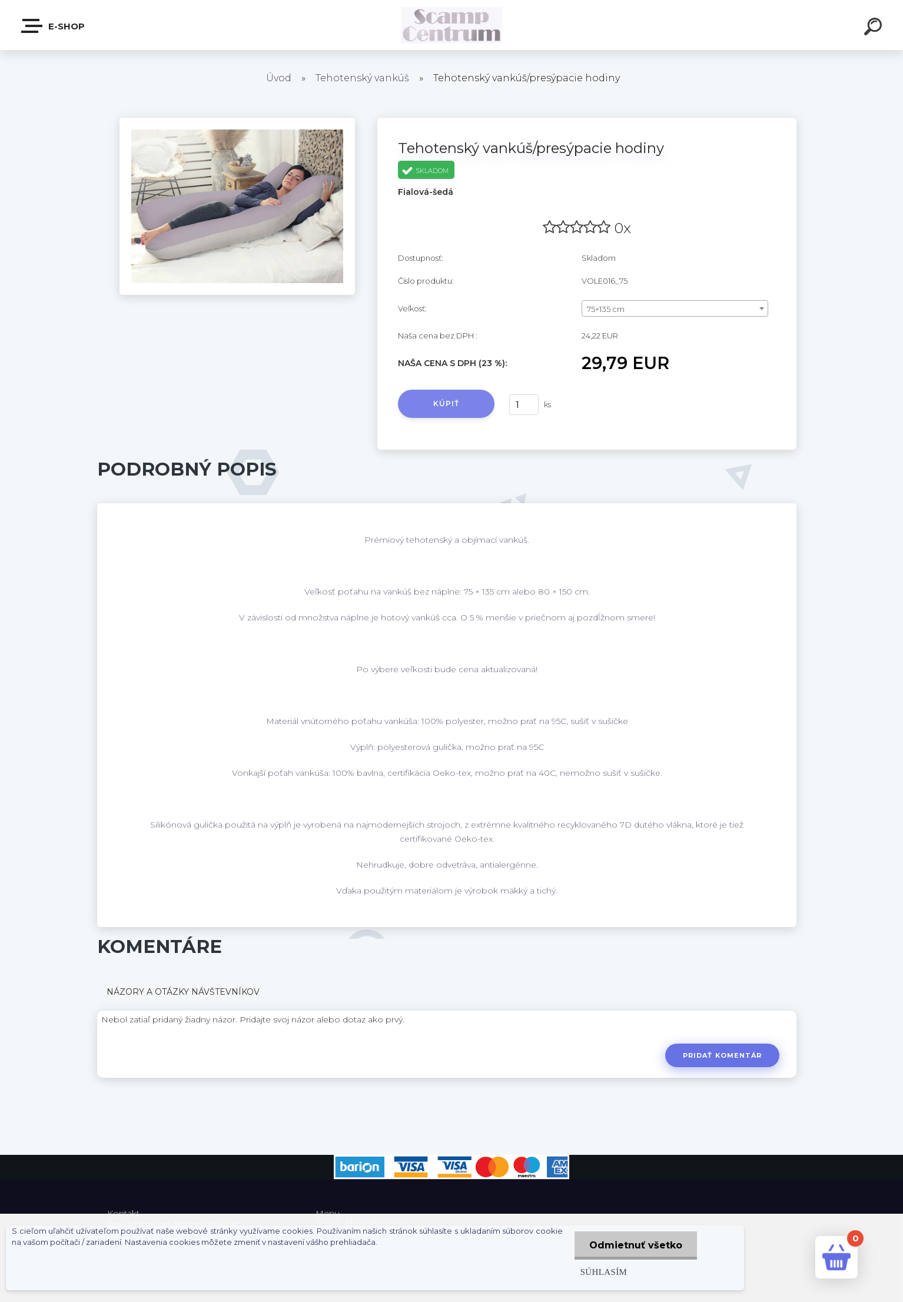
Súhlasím (604, 1271)
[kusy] (524, 404)
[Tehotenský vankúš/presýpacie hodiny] (237, 122)
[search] (874, 28)
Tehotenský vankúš (362, 78)
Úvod (278, 78)
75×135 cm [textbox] (606, 309)
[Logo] (451, 25)
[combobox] (675, 308)
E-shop (53, 26)
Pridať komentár (722, 1055)
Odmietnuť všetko (635, 1245)
